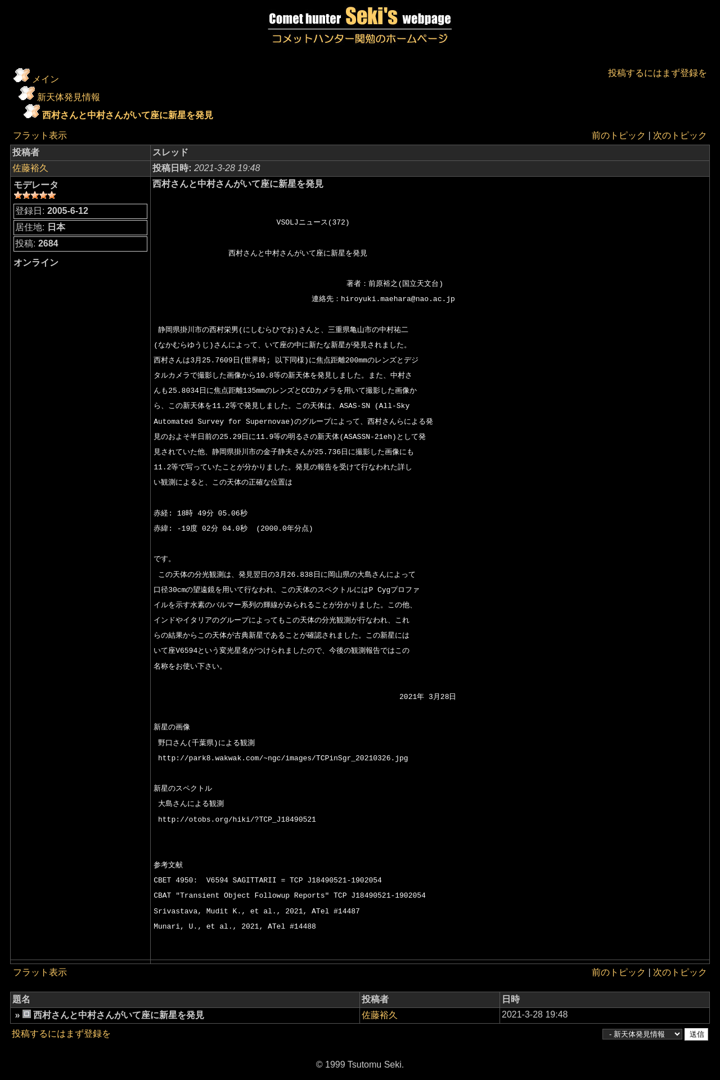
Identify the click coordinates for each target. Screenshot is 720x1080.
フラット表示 (40, 135)
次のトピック (680, 135)
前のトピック (619, 135)
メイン (45, 79)
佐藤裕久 (30, 168)
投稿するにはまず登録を (657, 73)
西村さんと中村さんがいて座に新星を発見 (127, 115)
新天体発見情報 (68, 97)
